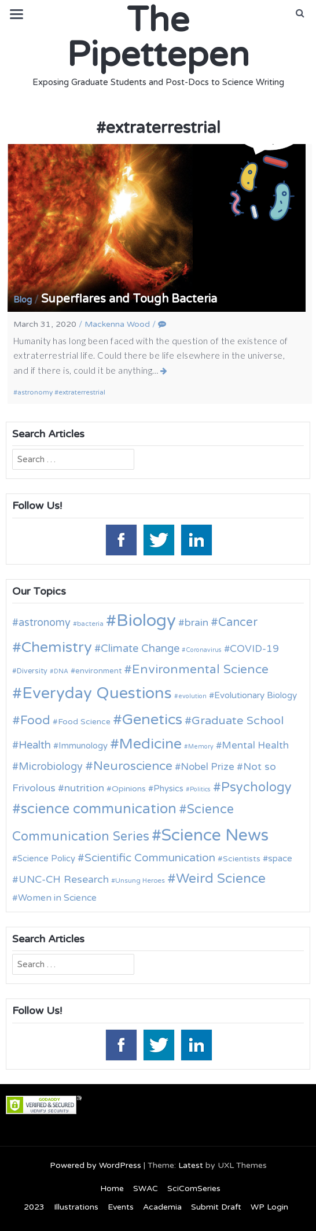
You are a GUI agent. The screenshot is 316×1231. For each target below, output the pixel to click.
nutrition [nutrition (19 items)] (84, 788)
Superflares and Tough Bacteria (129, 299)
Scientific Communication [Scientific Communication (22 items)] (149, 858)
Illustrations (76, 1207)
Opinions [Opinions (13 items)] (129, 789)
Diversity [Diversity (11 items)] (32, 671)
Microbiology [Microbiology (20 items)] (51, 766)
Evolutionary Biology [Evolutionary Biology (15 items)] (255, 695)
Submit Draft (216, 1207)
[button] (300, 13)
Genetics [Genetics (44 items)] (152, 719)
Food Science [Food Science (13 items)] (84, 722)
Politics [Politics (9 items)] (200, 789)
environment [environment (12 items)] (98, 671)
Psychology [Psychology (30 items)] (256, 787)
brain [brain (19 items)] (196, 623)
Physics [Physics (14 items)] (168, 788)
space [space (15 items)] (280, 858)
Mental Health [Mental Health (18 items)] (255, 745)
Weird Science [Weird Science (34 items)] (221, 879)
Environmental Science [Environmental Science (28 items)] (200, 669)
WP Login (269, 1207)
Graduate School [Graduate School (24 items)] (238, 721)
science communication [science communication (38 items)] (99, 809)
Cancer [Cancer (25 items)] (238, 622)
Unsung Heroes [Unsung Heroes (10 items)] (140, 880)
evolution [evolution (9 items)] (192, 696)
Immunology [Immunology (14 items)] (83, 745)
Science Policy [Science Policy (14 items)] (46, 858)
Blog (22, 299)
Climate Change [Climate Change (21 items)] (140, 648)
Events (121, 1207)
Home (112, 1188)
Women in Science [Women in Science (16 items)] (57, 898)
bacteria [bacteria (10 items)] (90, 624)
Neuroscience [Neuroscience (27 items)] (132, 766)
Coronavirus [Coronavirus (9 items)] (204, 650)
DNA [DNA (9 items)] (61, 671)
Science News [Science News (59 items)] (215, 835)
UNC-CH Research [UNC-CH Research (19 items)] (64, 880)
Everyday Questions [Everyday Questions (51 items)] (97, 693)
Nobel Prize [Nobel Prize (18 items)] (207, 767)
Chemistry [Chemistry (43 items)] (56, 647)
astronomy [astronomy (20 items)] (45, 622)
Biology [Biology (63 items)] (146, 620)
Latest (190, 1165)
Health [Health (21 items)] (35, 745)
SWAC (145, 1188)
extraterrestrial (81, 392)
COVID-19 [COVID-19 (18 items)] (254, 649)
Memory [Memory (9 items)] (201, 746)
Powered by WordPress (95, 1165)
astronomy (35, 392)
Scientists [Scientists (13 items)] (241, 859)
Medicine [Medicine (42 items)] (150, 744)
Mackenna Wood (117, 324)
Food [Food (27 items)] (35, 720)
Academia (162, 1207)
